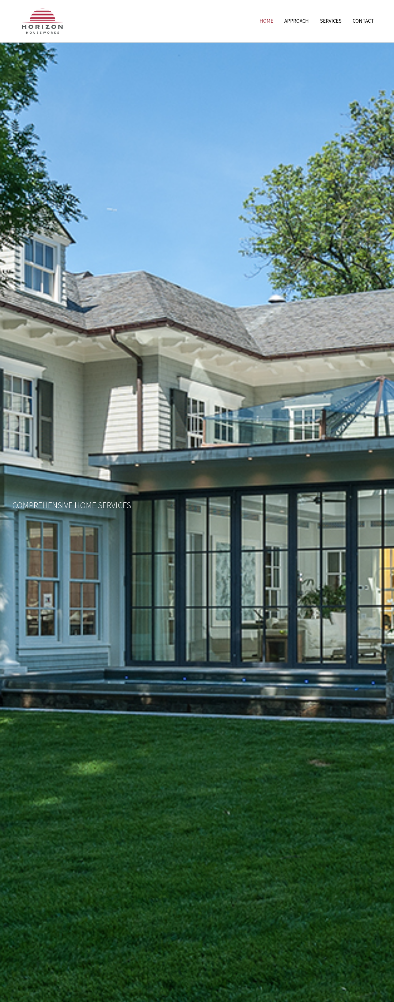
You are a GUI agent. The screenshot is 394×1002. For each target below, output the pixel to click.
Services (331, 20)
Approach (296, 20)
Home (266, 20)
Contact (363, 20)
